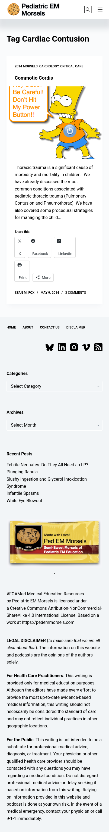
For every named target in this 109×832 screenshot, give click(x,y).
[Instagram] (74, 347)
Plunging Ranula (22, 471)
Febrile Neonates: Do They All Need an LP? (47, 464)
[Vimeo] (86, 347)
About (28, 327)
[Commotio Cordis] (54, 122)
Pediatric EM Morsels (32, 600)
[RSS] (98, 347)
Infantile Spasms (23, 493)
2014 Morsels (26, 66)
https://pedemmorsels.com (48, 622)
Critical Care (71, 66)
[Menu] (100, 9)
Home (11, 327)
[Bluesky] (50, 347)
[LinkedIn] (62, 347)
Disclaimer (75, 327)
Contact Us (49, 327)
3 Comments (75, 293)
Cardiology (49, 66)
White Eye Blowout (24, 500)
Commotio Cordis (34, 78)
